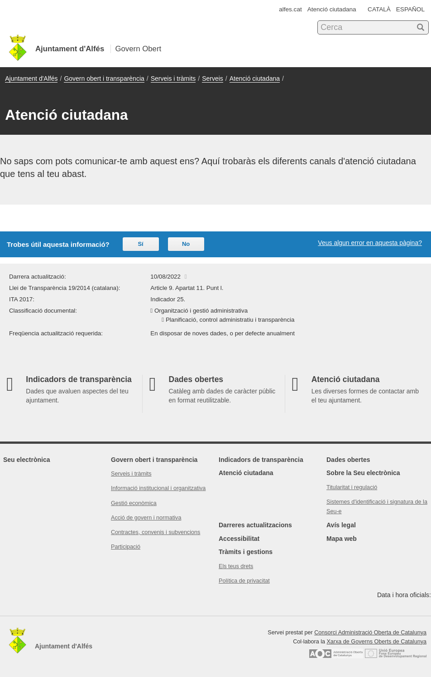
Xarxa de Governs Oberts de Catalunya (376, 641)
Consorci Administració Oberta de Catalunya (370, 632)
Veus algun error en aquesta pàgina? (370, 242)
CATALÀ (379, 9)
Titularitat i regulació (351, 487)
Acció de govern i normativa (146, 518)
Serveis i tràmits (173, 78)
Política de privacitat (244, 581)
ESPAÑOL (410, 9)
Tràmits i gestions (246, 551)
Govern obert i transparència (104, 78)
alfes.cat (290, 9)
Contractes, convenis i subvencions (155, 532)
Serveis (212, 78)
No (186, 243)
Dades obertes (348, 459)
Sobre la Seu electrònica (363, 472)
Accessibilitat (239, 538)
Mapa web (341, 538)
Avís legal (341, 525)
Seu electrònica (26, 459)
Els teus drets (236, 566)
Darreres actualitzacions (255, 525)
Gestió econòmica (134, 503)
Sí (140, 243)
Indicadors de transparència (261, 459)
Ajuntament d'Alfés (31, 78)
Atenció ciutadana (331, 9)
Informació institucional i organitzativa (158, 488)
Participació (125, 547)
